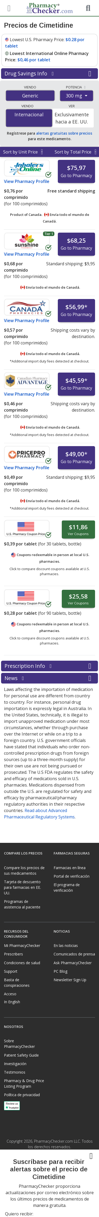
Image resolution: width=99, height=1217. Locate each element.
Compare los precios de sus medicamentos (24, 870)
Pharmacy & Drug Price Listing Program (24, 1083)
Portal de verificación (71, 876)
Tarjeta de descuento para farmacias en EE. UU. (22, 887)
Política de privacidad (22, 1094)
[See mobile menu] (8, 7)
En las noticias (66, 945)
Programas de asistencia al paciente (22, 904)
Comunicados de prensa (74, 953)
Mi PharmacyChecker (22, 945)
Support (10, 971)
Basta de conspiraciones (17, 982)
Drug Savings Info (49, 74)
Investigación (15, 1063)
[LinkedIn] (55, 1175)
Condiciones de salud (22, 962)
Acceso (10, 993)
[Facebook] (44, 1175)
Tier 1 (48, 234)
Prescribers (13, 953)
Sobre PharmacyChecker (19, 1043)
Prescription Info (49, 666)
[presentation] (49, 1198)
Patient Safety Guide (21, 1055)
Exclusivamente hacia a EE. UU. (72, 118)
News (49, 678)
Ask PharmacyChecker (73, 962)
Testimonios (14, 1072)
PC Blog (60, 971)
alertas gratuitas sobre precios (64, 133)
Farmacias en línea (70, 867)
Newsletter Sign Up (70, 979)
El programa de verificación (67, 887)
